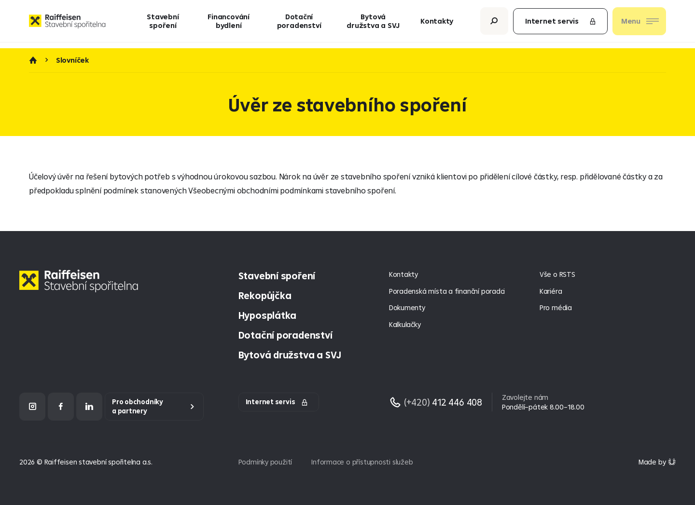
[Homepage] (81, 288)
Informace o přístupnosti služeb (362, 461)
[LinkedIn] (89, 406)
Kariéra (551, 291)
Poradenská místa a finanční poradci (447, 291)
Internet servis (561, 23)
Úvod (33, 60)
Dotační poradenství (299, 24)
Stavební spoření (163, 24)
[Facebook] (61, 406)
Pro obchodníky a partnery (137, 406)
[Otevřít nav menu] (639, 24)
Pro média (556, 307)
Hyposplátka (267, 315)
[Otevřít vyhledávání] (494, 24)
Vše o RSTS (557, 274)
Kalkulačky (405, 324)
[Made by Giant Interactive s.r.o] (657, 461)
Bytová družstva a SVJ (373, 24)
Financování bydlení (229, 24)
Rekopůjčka (265, 295)
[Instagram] (32, 406)
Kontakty (436, 23)
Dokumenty (407, 307)
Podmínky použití (265, 461)
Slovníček (72, 60)
